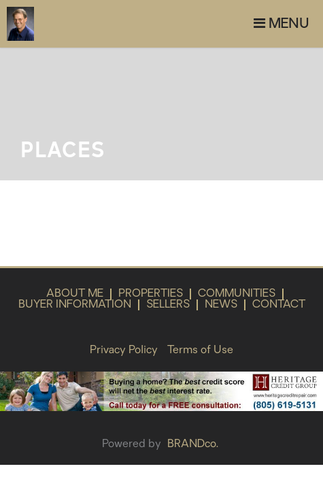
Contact (278, 304)
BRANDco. (192, 444)
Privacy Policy (124, 350)
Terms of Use (200, 350)
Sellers (168, 304)
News (221, 304)
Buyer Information (74, 304)
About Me (74, 294)
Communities (236, 294)
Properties (150, 294)
